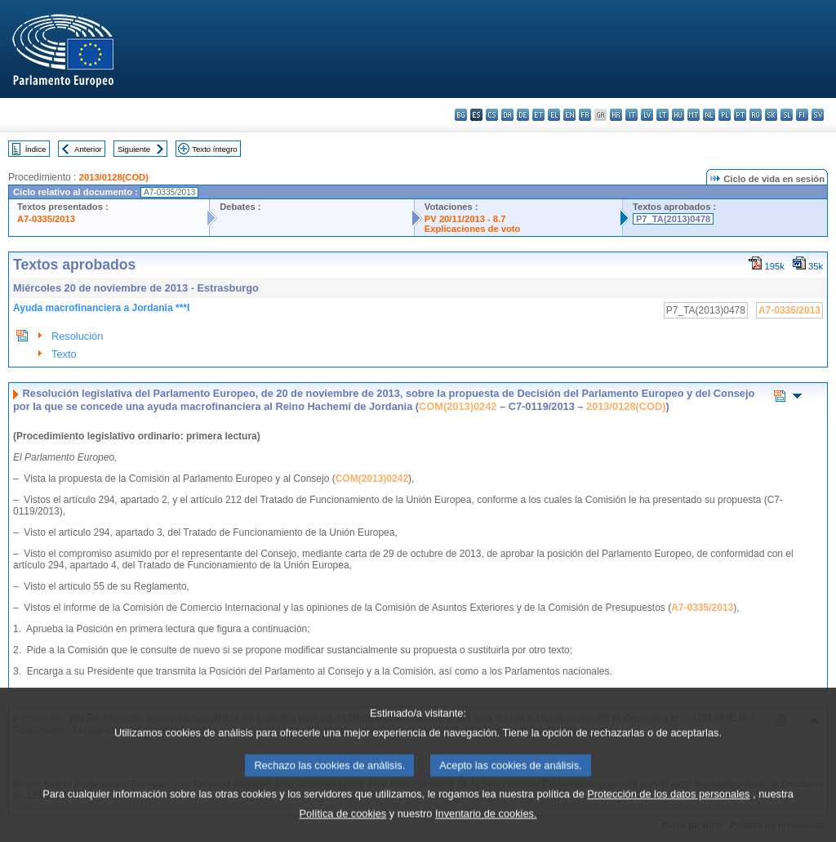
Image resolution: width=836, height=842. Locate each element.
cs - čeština (492, 115)
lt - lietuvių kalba (662, 115)
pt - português (740, 115)
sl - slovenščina (786, 115)
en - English (569, 115)
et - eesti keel (538, 115)
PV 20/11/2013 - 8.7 (465, 219)
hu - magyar (678, 115)
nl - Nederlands (709, 115)
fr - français (585, 115)
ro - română (755, 115)
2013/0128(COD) (114, 177)
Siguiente (134, 149)
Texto (64, 354)
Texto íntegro (214, 149)
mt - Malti (693, 115)
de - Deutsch (523, 115)
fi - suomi (802, 115)
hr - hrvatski (616, 115)
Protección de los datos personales (668, 813)
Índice (36, 149)
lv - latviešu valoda (647, 115)
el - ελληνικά (554, 115)
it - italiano (631, 115)
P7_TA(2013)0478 (673, 219)
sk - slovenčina (771, 115)
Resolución (77, 336)
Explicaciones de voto (473, 229)
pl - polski (724, 115)
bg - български (461, 115)
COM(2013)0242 (457, 406)
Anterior (88, 149)
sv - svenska (818, 115)
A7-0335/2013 (46, 219)
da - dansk (507, 115)
